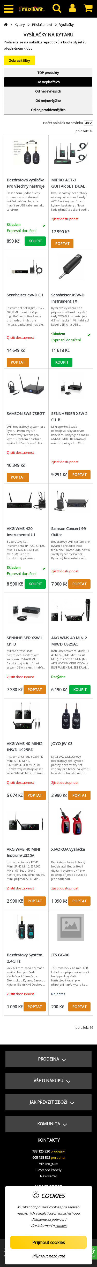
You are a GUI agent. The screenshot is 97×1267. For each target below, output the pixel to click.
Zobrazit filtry (19, 60)
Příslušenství (42, 24)
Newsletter (48, 1176)
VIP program (48, 1163)
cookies (61, 1225)
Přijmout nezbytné (48, 1255)
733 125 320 (41, 1151)
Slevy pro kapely (48, 1170)
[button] (48, 1059)
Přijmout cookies (48, 1242)
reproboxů (51, 42)
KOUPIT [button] (35, 241)
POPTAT (62, 243)
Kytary (20, 24)
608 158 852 (41, 1157)
